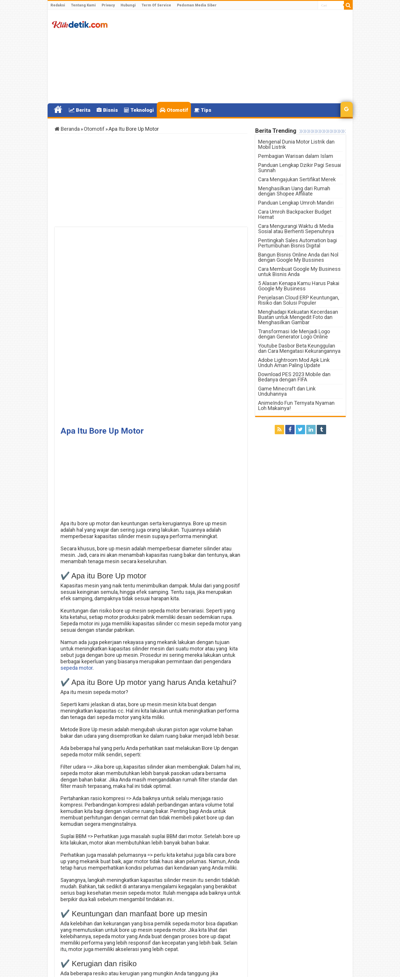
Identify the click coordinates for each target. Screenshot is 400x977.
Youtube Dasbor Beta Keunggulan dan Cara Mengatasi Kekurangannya (299, 348)
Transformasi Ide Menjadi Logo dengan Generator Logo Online (294, 334)
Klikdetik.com (75, 967)
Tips (202, 110)
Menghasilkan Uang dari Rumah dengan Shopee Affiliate (294, 191)
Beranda (67, 129)
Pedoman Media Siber (197, 5)
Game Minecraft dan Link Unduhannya (287, 391)
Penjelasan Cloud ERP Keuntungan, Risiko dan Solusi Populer (298, 300)
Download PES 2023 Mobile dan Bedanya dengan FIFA (294, 377)
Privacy (108, 5)
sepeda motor (76, 479)
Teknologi (139, 110)
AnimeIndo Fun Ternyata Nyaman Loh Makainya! (296, 405)
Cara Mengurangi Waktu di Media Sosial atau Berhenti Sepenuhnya (296, 228)
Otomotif (174, 110)
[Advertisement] (242, 56)
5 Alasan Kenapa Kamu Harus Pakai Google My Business (298, 286)
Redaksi (58, 5)
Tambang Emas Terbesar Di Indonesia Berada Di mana (206, 936)
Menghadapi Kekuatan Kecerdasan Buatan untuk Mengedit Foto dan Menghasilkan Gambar (298, 317)
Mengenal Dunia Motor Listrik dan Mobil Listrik (296, 144)
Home (58, 109)
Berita (80, 110)
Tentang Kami (83, 5)
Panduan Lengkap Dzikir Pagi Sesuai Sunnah (299, 167)
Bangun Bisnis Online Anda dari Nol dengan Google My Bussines (298, 257)
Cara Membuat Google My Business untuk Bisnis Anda (299, 271)
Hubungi (128, 5)
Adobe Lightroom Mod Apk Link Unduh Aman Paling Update (294, 362)
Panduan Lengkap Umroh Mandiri (296, 203)
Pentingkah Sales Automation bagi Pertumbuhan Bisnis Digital (297, 243)
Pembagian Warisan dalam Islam (295, 156)
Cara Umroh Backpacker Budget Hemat (294, 214)
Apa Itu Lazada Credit (96, 934)
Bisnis (107, 110)
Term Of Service (156, 5)
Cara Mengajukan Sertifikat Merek (297, 179)
